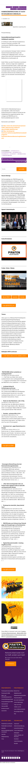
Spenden (10, 663)
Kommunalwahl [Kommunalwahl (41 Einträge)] (5, 334)
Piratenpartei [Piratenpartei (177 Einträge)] (4, 337)
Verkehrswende (7, 155)
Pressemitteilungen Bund (7, 699)
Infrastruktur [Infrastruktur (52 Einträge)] (15, 330)
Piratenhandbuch (18, 697)
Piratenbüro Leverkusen (6, 723)
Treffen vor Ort (17, 707)
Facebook (16, 739)
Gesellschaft (22, 7)
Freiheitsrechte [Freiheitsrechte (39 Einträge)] (22, 326)
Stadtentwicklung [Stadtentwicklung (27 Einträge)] (11, 339)
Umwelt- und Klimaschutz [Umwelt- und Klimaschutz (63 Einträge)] (15, 342)
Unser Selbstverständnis (19, 709)
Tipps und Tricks (17, 704)
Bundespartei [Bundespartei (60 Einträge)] (21, 318)
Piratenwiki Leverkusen (6, 726)
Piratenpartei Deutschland (7, 691)
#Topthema (9, 7)
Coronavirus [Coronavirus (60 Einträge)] (4, 321)
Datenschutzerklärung (19, 726)
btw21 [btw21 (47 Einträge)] (16, 318)
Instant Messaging (18, 741)
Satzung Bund (4, 704)
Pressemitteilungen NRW (7, 701)
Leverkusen (13, 9)
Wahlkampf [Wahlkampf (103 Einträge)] (13, 344)
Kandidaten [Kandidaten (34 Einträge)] (21, 330)
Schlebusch (5, 154)
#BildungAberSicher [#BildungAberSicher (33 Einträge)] (5, 318)
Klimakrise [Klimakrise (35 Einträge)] (12, 332)
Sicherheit (13, 154)
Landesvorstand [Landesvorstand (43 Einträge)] (17, 334)
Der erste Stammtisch (19, 700)
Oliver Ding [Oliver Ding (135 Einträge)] (18, 335)
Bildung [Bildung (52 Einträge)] (12, 318)
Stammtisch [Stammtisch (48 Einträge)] (11, 341)
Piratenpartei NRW (5, 693)
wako (4, 375)
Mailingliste (16, 732)
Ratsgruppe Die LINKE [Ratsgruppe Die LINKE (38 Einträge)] (14, 337)
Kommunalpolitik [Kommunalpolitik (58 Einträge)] (20, 332)
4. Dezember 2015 (5, 18)
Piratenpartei (6, 467)
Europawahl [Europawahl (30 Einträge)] (16, 325)
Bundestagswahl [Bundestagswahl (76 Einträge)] (5, 319)
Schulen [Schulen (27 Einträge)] (22, 337)
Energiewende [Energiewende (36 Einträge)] (9, 325)
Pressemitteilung (22, 9)
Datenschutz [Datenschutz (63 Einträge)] (11, 321)
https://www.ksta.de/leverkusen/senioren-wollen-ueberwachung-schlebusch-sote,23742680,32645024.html (13, 127)
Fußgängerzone (6, 152)
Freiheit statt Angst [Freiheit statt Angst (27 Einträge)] (6, 328)
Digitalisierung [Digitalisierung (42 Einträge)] (15, 323)
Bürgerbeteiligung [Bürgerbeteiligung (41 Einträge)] (15, 319)
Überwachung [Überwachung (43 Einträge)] (5, 346)
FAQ (15, 713)
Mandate (3, 728)
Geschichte (4, 710)
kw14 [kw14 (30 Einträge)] (11, 334)
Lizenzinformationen (11, 636)
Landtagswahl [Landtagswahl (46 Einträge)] (5, 335)
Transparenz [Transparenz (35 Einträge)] (4, 342)
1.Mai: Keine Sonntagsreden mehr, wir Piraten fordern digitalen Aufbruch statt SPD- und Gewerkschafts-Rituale (13, 485)
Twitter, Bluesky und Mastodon (13, 758)
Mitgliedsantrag (5, 736)
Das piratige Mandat (18, 711)
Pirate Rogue (20, 750)
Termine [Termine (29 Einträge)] (21, 341)
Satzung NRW (4, 706)
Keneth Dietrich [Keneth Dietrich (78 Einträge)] (5, 332)
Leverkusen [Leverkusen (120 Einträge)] (12, 335)
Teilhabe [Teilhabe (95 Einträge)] (16, 341)
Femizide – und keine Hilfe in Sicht (12, 413)
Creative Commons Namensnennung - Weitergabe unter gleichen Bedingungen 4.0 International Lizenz (13, 633)
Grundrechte (17, 152)
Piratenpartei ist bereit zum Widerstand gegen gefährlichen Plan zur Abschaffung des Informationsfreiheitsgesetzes (13, 189)
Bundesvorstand (5, 708)
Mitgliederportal (17, 693)
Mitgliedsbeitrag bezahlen (20, 695)
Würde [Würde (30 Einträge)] (18, 344)
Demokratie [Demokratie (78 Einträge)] (18, 321)
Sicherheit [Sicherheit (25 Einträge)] (4, 339)
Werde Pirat (16, 691)
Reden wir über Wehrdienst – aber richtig (13, 401)
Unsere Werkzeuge (18, 702)
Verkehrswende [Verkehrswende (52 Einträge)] (5, 344)
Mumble (16, 743)
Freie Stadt (15, 7)
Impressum (16, 723)
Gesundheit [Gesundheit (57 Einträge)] (15, 328)
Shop (2, 739)
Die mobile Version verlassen (7, 762)
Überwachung (21, 154)
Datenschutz (15, 150)
